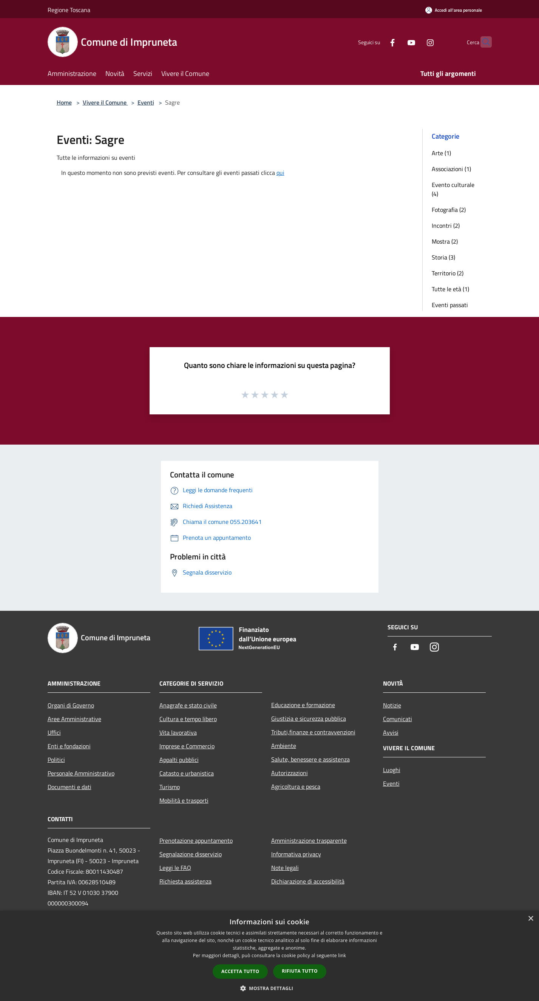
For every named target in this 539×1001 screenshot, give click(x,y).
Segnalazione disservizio (190, 854)
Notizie (392, 705)
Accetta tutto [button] (240, 971)
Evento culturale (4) (453, 189)
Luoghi (391, 769)
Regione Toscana (69, 9)
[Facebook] (377, 42)
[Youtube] (396, 42)
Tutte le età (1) (450, 289)
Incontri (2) (446, 225)
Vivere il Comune (105, 102)
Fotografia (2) (449, 209)
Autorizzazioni (289, 772)
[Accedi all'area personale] (453, 10)
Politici (56, 759)
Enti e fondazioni (69, 746)
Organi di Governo (71, 705)
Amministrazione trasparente (309, 840)
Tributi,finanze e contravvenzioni (313, 732)
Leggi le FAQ (175, 867)
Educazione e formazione (303, 704)
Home (64, 102)
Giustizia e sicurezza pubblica (308, 718)
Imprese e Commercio (187, 746)
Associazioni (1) (451, 168)
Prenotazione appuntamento (196, 840)
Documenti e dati (69, 786)
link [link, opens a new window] (342, 955)
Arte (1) (441, 153)
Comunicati (397, 718)
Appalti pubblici (179, 759)
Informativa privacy (296, 854)
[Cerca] (483, 42)
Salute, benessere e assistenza (310, 759)
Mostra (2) (445, 241)
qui (280, 172)
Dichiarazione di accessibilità (307, 881)
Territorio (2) (447, 273)
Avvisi (390, 732)
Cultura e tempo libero (188, 718)
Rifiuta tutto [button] (300, 971)
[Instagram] (415, 42)
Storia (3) (443, 257)
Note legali (285, 867)
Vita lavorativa (178, 732)
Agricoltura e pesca (295, 786)
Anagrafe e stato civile (188, 705)
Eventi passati (450, 304)
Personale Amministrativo (81, 773)
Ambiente (283, 745)
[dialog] (269, 956)
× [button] (530, 919)
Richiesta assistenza (185, 881)
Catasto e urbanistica (186, 773)
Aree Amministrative (74, 718)
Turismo (169, 786)
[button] (269, 988)
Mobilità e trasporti (183, 800)
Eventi (145, 102)
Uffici (54, 732)
